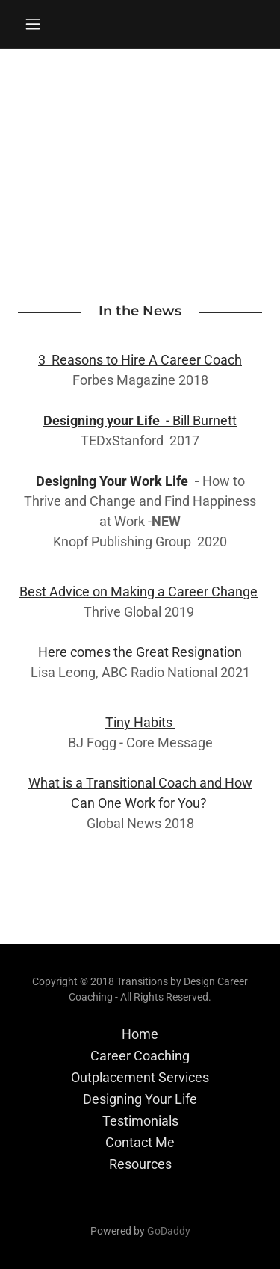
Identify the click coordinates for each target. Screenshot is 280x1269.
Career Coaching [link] (140, 1055)
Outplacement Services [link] (140, 1077)
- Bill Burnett (140, 420)
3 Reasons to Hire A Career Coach (140, 360)
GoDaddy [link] (168, 1231)
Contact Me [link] (140, 1142)
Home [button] (140, 1034)
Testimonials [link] (140, 1120)
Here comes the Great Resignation (140, 652)
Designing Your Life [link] (140, 1099)
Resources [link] (140, 1164)
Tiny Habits (140, 722)
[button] (36, 24)
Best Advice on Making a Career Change (138, 591)
